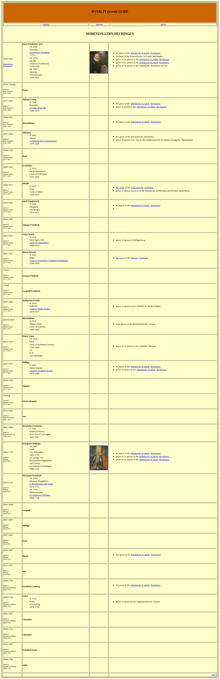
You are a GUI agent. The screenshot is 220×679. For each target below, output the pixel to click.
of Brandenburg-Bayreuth (41, 484)
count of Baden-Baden (40, 308)
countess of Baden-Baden (41, 370)
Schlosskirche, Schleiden (142, 187)
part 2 (214, 674)
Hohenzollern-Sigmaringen (8, 65)
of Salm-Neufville (38, 108)
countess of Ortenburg (40, 52)
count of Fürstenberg (39, 242)
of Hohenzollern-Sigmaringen (43, 141)
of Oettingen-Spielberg (40, 495)
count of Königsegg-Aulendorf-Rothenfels (49, 260)
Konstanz (143, 258)
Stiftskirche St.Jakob (139, 53)
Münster (134, 258)
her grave (120, 187)
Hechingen (155, 53)
